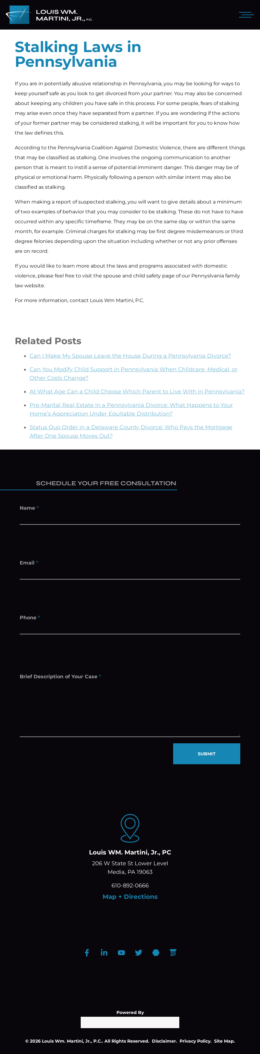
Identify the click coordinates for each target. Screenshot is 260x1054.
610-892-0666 (130, 885)
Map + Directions (130, 896)
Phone (30, 619)
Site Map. (224, 1041)
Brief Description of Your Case (60, 681)
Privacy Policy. (196, 1041)
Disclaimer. (164, 1041)
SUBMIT (207, 754)
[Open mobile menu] (245, 15)
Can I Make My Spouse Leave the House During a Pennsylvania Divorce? (130, 364)
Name (29, 510)
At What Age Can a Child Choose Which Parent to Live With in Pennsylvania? (137, 400)
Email (29, 564)
